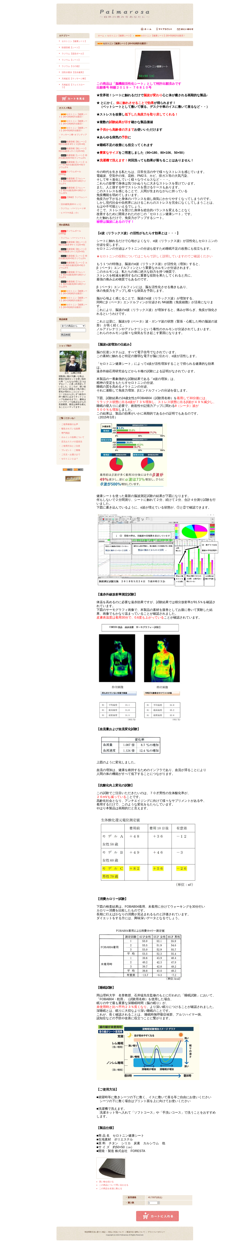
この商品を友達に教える (110, 1188)
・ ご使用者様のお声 (68, 424)
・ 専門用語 (64, 433)
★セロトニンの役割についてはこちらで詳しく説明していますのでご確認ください (155, 256)
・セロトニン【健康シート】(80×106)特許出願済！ (73, 122)
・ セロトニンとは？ (68, 458)
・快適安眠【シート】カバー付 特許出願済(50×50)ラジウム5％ (73, 164)
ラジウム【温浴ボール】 (73, 53)
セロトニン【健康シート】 (74, 41)
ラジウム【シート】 (71, 60)
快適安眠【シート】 (71, 47)
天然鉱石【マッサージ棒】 (74, 78)
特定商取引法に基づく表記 (95, 1232)
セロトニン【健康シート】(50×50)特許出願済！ (160, 35)
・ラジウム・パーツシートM (72, 208)
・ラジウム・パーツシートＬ (72, 238)
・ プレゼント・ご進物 (69, 450)
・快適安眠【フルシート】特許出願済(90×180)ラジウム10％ (72, 190)
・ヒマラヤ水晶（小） (69, 213)
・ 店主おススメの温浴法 (70, 441)
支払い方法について (116, 1232)
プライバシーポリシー (156, 1232)
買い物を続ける (106, 1181)
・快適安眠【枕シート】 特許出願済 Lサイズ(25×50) (73, 149)
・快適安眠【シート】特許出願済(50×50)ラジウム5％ (73, 156)
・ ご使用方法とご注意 (69, 446)
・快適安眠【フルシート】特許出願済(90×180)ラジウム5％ (72, 181)
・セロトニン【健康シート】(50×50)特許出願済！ (73, 129)
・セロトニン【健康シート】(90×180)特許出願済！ (73, 115)
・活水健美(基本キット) (70, 204)
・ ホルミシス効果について (71, 437)
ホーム (101, 35)
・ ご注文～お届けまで (69, 454)
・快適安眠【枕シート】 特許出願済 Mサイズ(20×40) (73, 143)
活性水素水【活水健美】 (73, 72)
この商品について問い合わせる (113, 1185)
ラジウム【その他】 (71, 66)
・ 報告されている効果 (69, 428)
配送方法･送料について (136, 1232)
